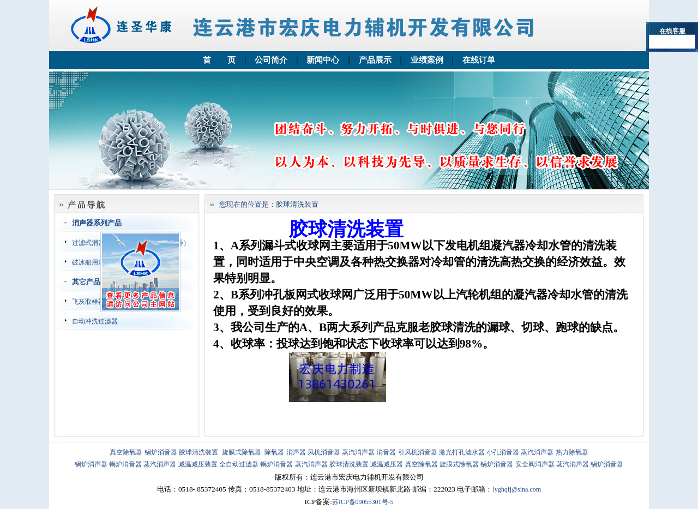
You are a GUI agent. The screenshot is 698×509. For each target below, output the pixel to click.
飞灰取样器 (88, 302)
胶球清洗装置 (198, 452)
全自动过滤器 (238, 464)
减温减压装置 (198, 464)
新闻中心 (322, 60)
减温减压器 (386, 464)
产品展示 (375, 60)
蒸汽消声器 (358, 452)
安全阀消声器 (535, 464)
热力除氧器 (572, 452)
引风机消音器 (417, 452)
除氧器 (274, 452)
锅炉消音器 (161, 452)
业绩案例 (427, 60)
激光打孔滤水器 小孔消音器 (479, 452)
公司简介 (271, 60)
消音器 (386, 452)
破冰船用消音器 (95, 262)
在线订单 (478, 60)
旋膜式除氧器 (241, 452)
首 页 (219, 60)
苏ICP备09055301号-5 (363, 502)
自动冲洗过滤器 (95, 321)
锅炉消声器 (91, 464)
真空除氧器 (126, 452)
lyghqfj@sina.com (516, 489)
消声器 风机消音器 (313, 452)
